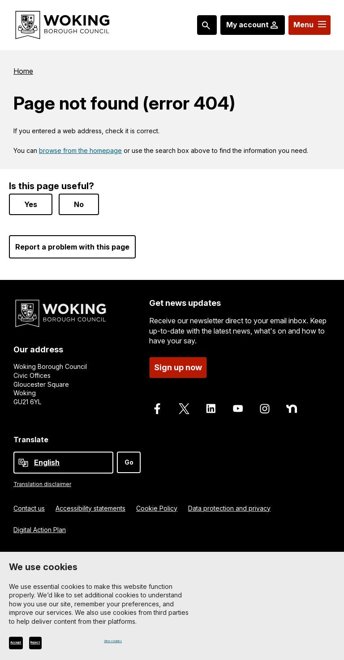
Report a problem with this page (72, 243)
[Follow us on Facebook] (157, 405)
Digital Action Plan (39, 526)
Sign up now (178, 363)
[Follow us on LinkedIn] (211, 405)
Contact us (29, 504)
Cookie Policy (156, 504)
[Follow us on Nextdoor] (292, 405)
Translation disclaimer (42, 480)
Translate (30, 436)
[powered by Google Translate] (23, 459)
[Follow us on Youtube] (238, 405)
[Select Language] (63, 459)
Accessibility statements (90, 504)
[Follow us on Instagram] (265, 405)
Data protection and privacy (229, 504)
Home (23, 71)
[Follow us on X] (184, 405)
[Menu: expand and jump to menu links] (309, 25)
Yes (30, 201)
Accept (27, 642)
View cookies (124, 640)
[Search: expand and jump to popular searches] (205, 25)
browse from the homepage (80, 150)
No (79, 201)
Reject (69, 642)
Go (129, 458)
